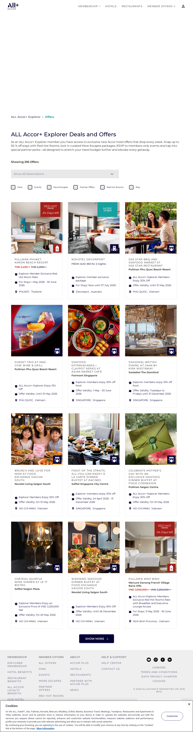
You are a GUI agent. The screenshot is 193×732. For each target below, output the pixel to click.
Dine (42, 668)
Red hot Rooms (51, 695)
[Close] (189, 704)
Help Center (111, 663)
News (74, 689)
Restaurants (132, 6)
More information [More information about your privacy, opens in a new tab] (45, 728)
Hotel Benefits (19, 672)
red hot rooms (115, 187)
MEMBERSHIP (88, 6)
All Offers (48, 663)
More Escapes (50, 680)
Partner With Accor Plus (81, 682)
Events (44, 674)
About (75, 657)
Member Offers (160, 6)
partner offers (87, 187)
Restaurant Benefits (17, 680)
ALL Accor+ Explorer (26, 117)
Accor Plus (79, 663)
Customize (172, 716)
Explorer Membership (17, 664)
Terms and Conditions (159, 672)
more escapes (60, 187)
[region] (96, 716)
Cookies (159, 681)
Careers (159, 667)
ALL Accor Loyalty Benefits (15, 690)
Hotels (111, 6)
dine (19, 187)
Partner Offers (45, 688)
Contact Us (110, 668)
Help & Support (114, 657)
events (37, 187)
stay (138, 187)
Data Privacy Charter (159, 676)
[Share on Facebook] (179, 117)
